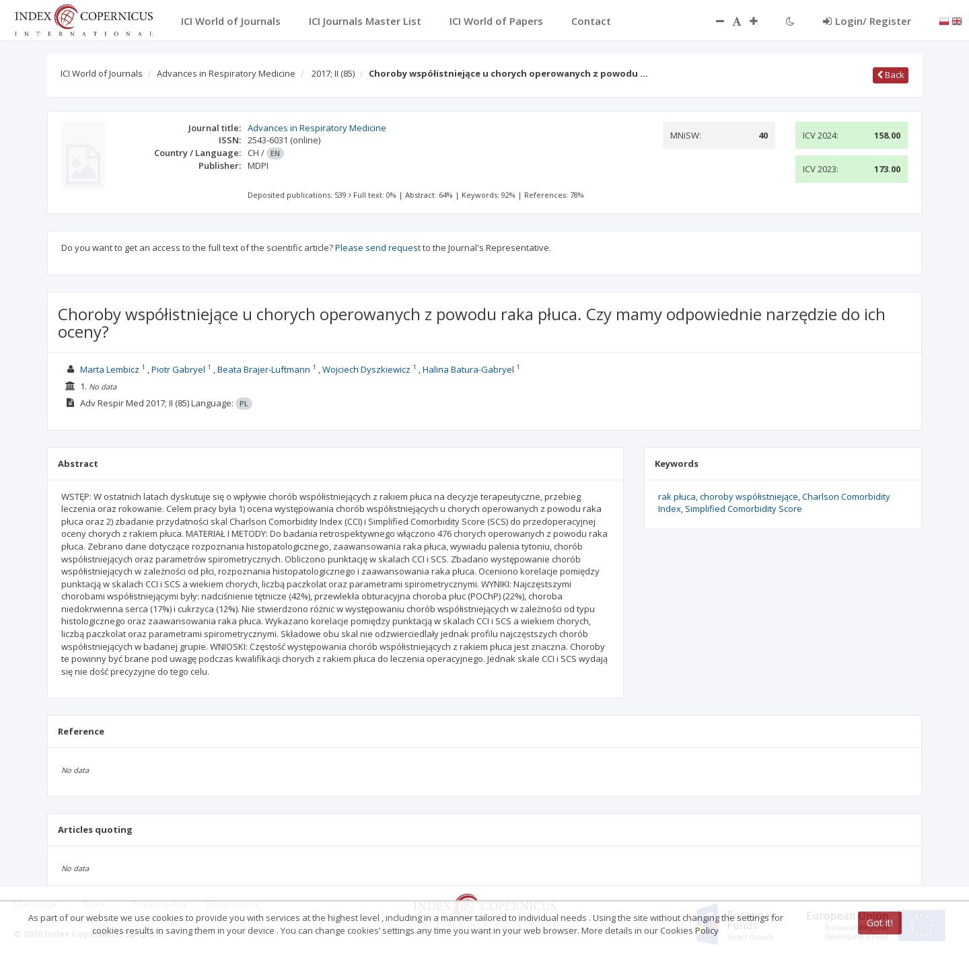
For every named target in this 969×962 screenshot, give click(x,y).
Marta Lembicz (109, 369)
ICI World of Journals (102, 73)
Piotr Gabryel (178, 369)
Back (890, 75)
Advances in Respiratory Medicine (226, 73)
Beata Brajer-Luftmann (263, 369)
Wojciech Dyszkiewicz (366, 369)
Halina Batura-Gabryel (468, 369)
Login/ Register (867, 21)
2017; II (333, 73)
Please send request (378, 248)
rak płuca (677, 496)
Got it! (880, 922)
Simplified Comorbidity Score (743, 509)
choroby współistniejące (749, 496)
